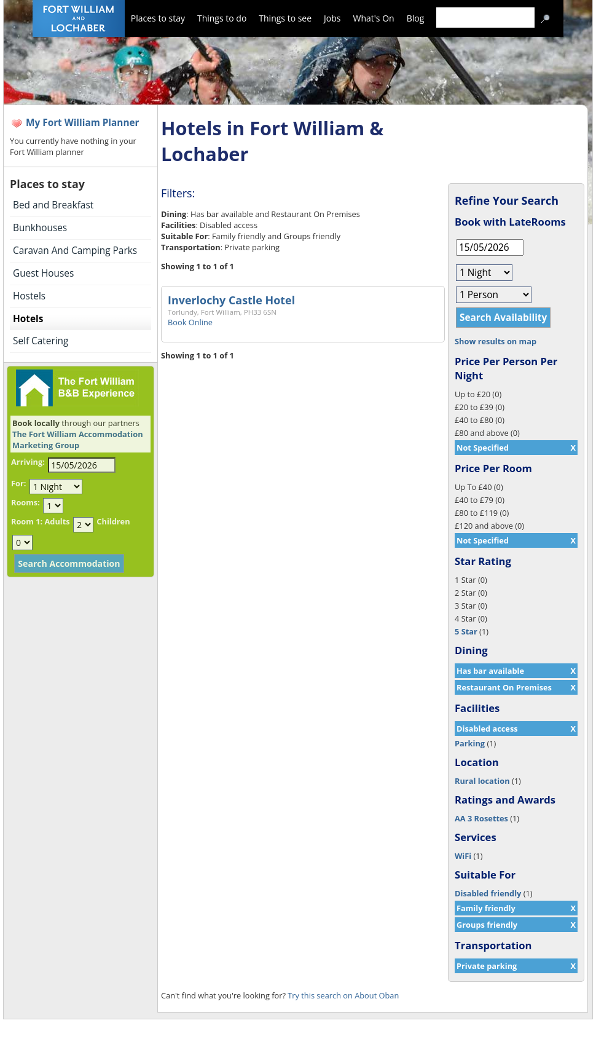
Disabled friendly (488, 893)
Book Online (190, 322)
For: (18, 483)
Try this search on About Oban (343, 995)
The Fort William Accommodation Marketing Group (77, 440)
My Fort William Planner (82, 122)
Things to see (285, 18)
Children (113, 521)
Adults (56, 521)
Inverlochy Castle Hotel (231, 300)
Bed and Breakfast (53, 205)
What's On (373, 18)
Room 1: (26, 521)
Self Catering (40, 340)
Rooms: (25, 502)
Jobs (332, 18)
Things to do (221, 18)
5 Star (466, 631)
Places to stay (158, 18)
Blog (416, 18)
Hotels (28, 318)
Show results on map (495, 341)
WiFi (463, 855)
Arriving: (28, 461)
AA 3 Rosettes (481, 818)
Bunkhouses (40, 227)
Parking (470, 743)
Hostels (29, 296)
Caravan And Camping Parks (75, 250)
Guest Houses (43, 273)
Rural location (482, 780)
